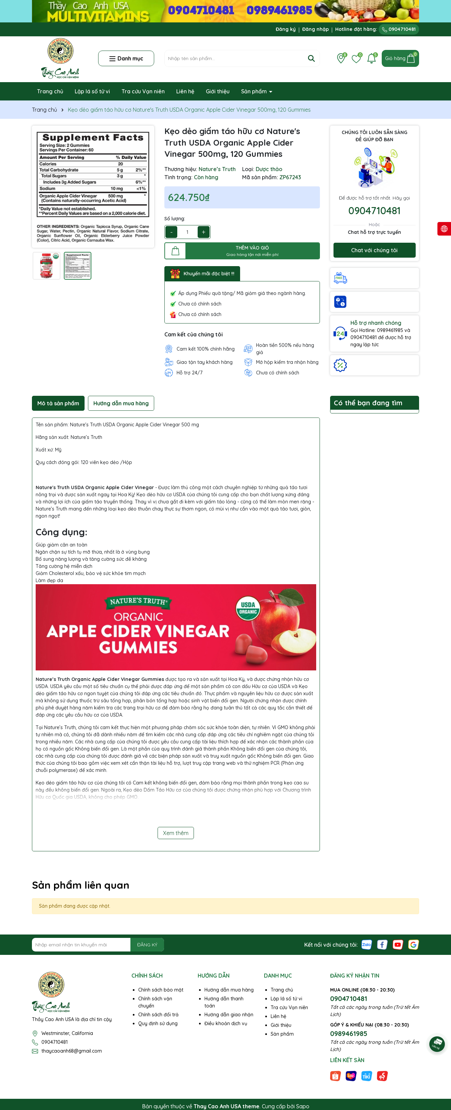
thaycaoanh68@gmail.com (71, 1051)
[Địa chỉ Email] (98, 944)
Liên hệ (185, 91)
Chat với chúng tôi (374, 250)
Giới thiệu (218, 91)
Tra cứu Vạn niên (143, 91)
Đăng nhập (315, 29)
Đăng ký (286, 29)
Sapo (302, 1106)
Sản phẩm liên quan (80, 884)
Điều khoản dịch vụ (225, 1023)
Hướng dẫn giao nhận (228, 1015)
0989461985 (348, 1033)
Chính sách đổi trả (158, 1015)
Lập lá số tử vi (92, 91)
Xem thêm (175, 833)
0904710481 (399, 29)
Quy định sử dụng (158, 1023)
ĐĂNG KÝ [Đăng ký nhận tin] (147, 945)
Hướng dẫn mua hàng (229, 990)
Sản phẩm (254, 91)
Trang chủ (50, 91)
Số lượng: (174, 219)
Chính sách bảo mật (160, 990)
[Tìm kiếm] (311, 58)
